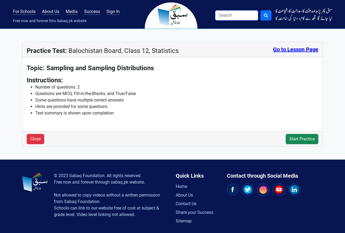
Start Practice (302, 138)
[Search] (236, 15)
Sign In (113, 11)
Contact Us (186, 203)
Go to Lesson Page (295, 49)
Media (72, 11)
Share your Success (194, 212)
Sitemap (184, 221)
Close (35, 138)
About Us (50, 11)
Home (181, 186)
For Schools (24, 11)
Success (92, 11)
